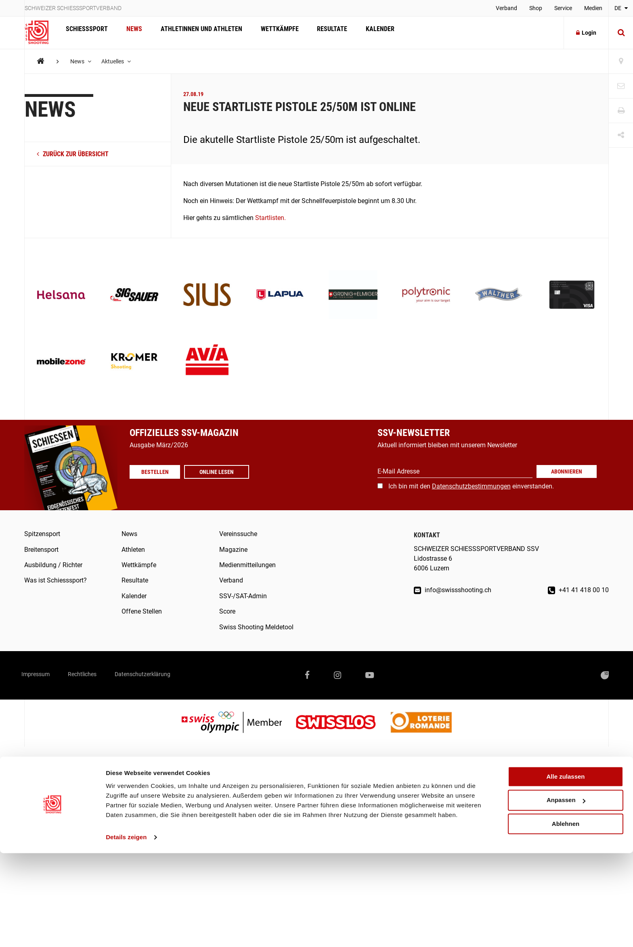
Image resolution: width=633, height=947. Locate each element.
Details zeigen (126, 931)
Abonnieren (566, 471)
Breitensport (41, 549)
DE (621, 8)
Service (563, 8)
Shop (535, 8)
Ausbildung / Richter (53, 565)
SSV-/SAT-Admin (243, 596)
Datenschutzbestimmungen (471, 486)
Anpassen (566, 894)
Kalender (367, 32)
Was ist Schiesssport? (55, 580)
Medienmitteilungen (247, 565)
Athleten (133, 549)
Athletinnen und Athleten (195, 32)
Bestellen (158, 472)
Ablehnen (565, 917)
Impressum (40, 675)
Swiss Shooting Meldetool (256, 627)
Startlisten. (270, 218)
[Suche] (621, 33)
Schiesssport (86, 32)
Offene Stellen (142, 611)
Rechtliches (96, 675)
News (130, 32)
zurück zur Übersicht (73, 154)
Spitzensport (42, 534)
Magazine (233, 549)
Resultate (321, 32)
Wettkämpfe (271, 32)
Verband (506, 8)
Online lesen (222, 472)
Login (586, 32)
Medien (593, 8)
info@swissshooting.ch (452, 590)
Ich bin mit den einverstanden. (471, 486)
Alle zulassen (565, 870)
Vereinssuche (238, 534)
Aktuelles (119, 61)
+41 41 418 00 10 (578, 590)
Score (227, 611)
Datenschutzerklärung (168, 675)
